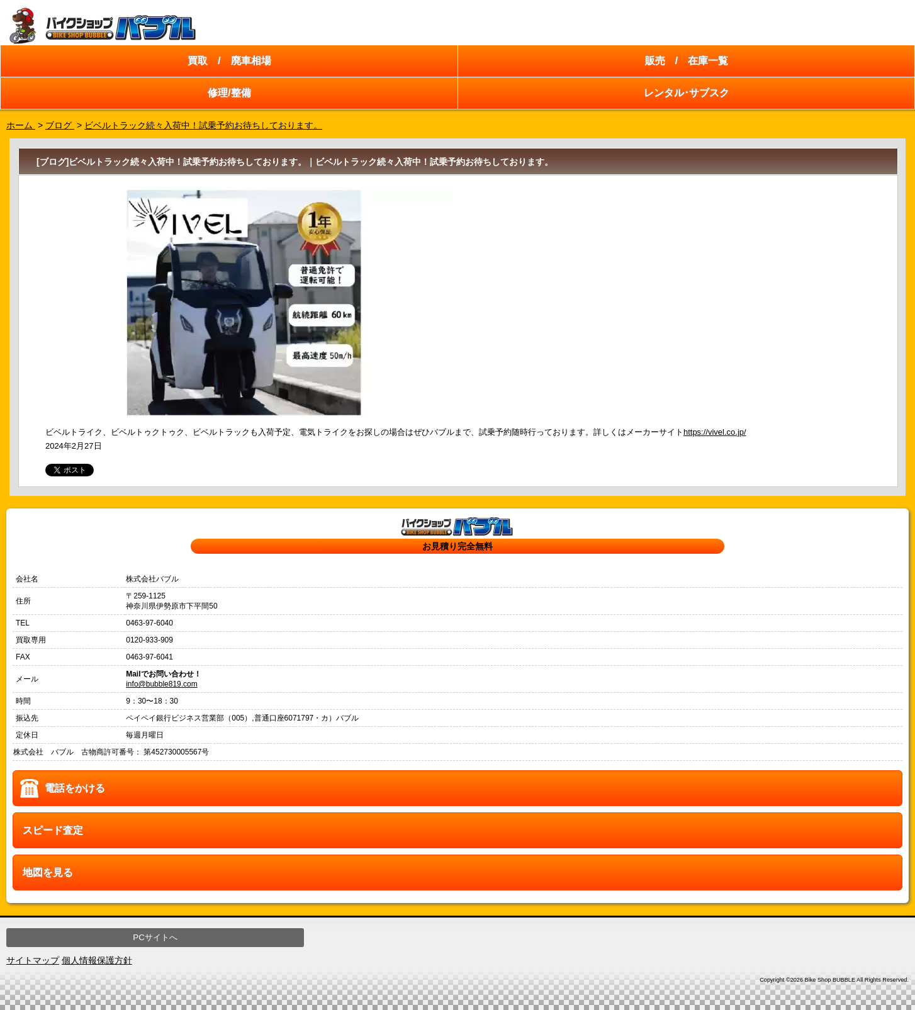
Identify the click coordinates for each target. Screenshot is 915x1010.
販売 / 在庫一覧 (686, 60)
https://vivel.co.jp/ (714, 432)
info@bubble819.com (162, 684)
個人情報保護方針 (97, 960)
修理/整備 (229, 92)
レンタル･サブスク (686, 92)
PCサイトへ (155, 937)
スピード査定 (53, 830)
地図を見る (48, 872)
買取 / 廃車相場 (229, 60)
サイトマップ (32, 960)
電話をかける (75, 788)
